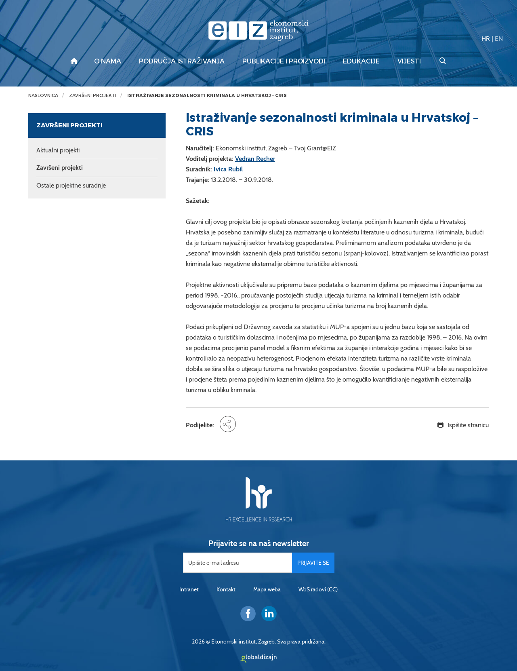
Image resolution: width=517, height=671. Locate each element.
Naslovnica (43, 96)
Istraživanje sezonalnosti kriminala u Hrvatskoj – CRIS (207, 96)
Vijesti (409, 61)
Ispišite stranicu (468, 425)
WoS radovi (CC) (318, 589)
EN (499, 38)
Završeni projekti (92, 96)
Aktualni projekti (58, 150)
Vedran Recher (255, 158)
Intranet (189, 589)
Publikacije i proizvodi (283, 61)
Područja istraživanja (182, 61)
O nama (107, 61)
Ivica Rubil (228, 169)
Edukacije (361, 61)
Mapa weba (267, 589)
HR (485, 38)
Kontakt (225, 589)
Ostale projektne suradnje (71, 185)
